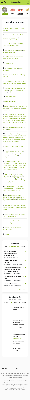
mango (5, 136)
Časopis (16, 373)
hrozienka (20, 90)
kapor (22, 115)
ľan (5, 127)
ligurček (21, 127)
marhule (16, 136)
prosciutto (22, 167)
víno (21, 221)
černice (20, 50)
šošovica (21, 197)
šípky (11, 197)
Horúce (23, 247)
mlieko (5, 140)
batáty (18, 35)
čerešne (15, 50)
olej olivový (8, 151)
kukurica (23, 120)
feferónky (12, 75)
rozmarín (6, 180)
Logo (26, 373)
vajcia (6, 221)
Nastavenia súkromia (11, 375)
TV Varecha (11, 380)
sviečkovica (14, 190)
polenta (23, 165)
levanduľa (10, 127)
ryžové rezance (15, 182)
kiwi (14, 118)
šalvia (19, 195)
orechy (15, 153)
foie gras (5, 77)
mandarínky (16, 134)
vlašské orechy (7, 223)
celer (6, 43)
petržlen (23, 163)
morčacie (10, 140)
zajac (6, 227)
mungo (9, 141)
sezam (17, 186)
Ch (4, 97)
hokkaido (17, 88)
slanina (22, 186)
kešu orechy (9, 118)
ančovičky (17, 28)
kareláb (19, 117)
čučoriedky (12, 52)
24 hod (6, 302)
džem (16, 59)
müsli (17, 141)
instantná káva (8, 101)
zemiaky (18, 227)
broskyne (22, 37)
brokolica (15, 37)
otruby (11, 155)
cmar (4, 45)
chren (14, 97)
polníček (5, 167)
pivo (19, 165)
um (4, 216)
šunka (19, 199)
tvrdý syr (23, 208)
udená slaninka (9, 214)
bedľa (22, 35)
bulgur (16, 39)
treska (5, 208)
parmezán (13, 163)
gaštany (16, 81)
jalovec (21, 106)
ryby (23, 180)
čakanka (9, 50)
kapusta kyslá (13, 117)
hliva (12, 88)
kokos (18, 118)
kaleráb (17, 115)
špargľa (5, 199)
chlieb (10, 97)
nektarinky (8, 146)
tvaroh (18, 208)
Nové (5, 247)
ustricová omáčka (11, 216)
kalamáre (11, 115)
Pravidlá (23, 375)
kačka (6, 115)
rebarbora (12, 174)
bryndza (11, 39)
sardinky (11, 186)
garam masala (9, 81)
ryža (9, 182)
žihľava (6, 234)
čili (24, 50)
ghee (20, 81)
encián (21, 68)
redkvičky (19, 174)
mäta (21, 136)
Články (24, 302)
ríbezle (21, 176)
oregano (20, 153)
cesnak (10, 43)
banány (13, 35)
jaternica (10, 108)
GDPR (2, 375)
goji (24, 81)
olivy (22, 151)
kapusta (5, 117)
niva (13, 146)
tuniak (13, 208)
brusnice (5, 39)
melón (21, 138)
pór (17, 167)
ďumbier (11, 63)
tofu (15, 206)
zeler (14, 227)
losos (9, 129)
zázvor (10, 227)
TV (19, 302)
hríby (14, 90)
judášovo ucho (7, 110)
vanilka (17, 221)
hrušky (10, 92)
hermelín (7, 88)
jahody (16, 106)
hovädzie (5, 90)
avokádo (5, 30)
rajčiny (7, 174)
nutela (21, 146)
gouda (13, 83)
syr (20, 190)
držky (4, 59)
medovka (5, 138)
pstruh (9, 169)
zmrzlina (5, 229)
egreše (6, 68)
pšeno (5, 169)
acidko (6, 28)
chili (7, 97)
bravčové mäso (7, 37)
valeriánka (12, 221)
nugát (17, 146)
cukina (13, 45)
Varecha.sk (5, 380)
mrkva (23, 140)
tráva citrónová (21, 206)
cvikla (17, 45)
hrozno (5, 92)
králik (13, 120)
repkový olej (6, 176)
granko (17, 83)
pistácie (15, 165)
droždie (20, 57)
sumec (9, 190)
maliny (10, 134)
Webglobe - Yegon (18, 388)
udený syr (17, 214)
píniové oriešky (7, 165)
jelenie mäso (17, 108)
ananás (11, 28)
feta (21, 75)
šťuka (14, 199)
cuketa (9, 45)
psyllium (14, 169)
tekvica (7, 206)
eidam (11, 68)
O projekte (4, 373)
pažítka (18, 163)
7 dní (15, 302)
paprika (13, 161)
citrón (22, 43)
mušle (14, 141)
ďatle (6, 63)
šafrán (6, 195)
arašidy (23, 28)
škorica (16, 197)
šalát (10, 195)
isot (14, 101)
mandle (22, 134)
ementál (16, 68)
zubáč (10, 229)
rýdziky (5, 182)
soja (18, 188)
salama (6, 186)
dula (13, 59)
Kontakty (10, 373)
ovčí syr (16, 155)
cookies (15, 387)
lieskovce (16, 127)
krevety (18, 120)
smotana (14, 188)
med (24, 136)
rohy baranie (11, 178)
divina (16, 57)
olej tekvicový (16, 151)
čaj (5, 50)
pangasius (8, 161)
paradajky (6, 163)
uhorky (23, 214)
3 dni (10, 302)
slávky (5, 188)
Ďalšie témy (22, 289)
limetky (5, 129)
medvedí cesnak (14, 138)
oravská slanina (7, 153)
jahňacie (10, 106)
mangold (10, 136)
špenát (10, 199)
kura (4, 122)
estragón (6, 70)
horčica (22, 88)
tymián (5, 209)
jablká (6, 106)
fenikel (17, 75)
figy (24, 75)
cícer (18, 43)
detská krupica (9, 57)
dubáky (9, 59)
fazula (6, 75)
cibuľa (14, 43)
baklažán (7, 35)
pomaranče (12, 167)
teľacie (11, 206)
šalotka (14, 195)
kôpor (9, 120)
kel (4, 118)
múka (4, 141)
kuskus (15, 122)
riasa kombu (15, 176)
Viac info (22, 386)
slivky (9, 188)
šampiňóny (6, 197)
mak (6, 134)
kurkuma (9, 122)
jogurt (24, 108)
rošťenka (18, 178)
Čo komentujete (14, 247)
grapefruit (23, 83)
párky (18, 161)
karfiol (24, 117)
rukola (11, 180)
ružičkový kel (18, 180)
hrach (10, 90)
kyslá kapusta (22, 122)
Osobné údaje (15, 377)
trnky (9, 208)
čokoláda (5, 52)
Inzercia (22, 373)
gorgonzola (6, 83)
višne (25, 221)
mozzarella (17, 140)
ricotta (5, 178)
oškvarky (5, 155)
